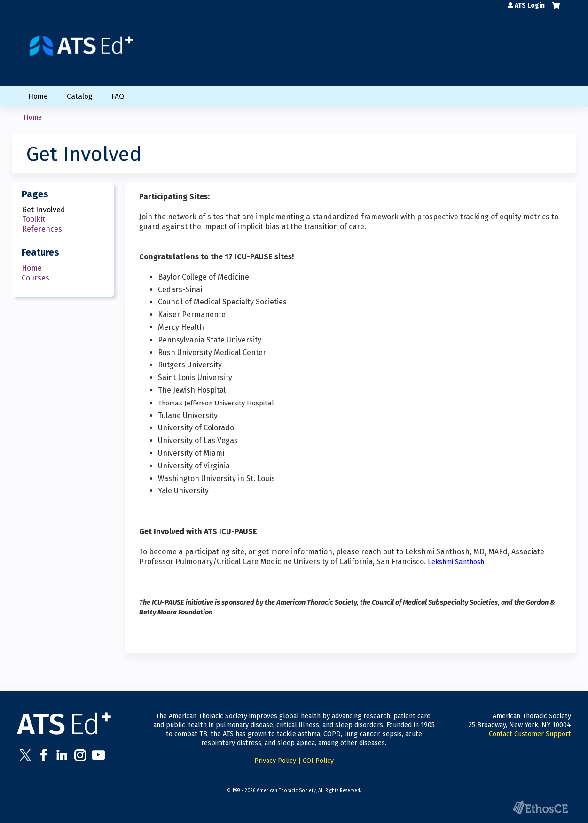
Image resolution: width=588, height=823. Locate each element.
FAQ (117, 96)
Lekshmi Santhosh (456, 562)
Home (38, 96)
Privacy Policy (275, 761)
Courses (35, 277)
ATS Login (530, 5)
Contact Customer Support (530, 734)
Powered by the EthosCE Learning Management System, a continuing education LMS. (540, 807)
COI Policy (318, 761)
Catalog (80, 96)
